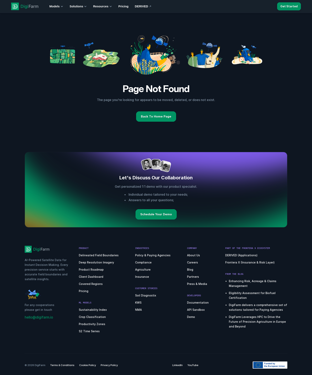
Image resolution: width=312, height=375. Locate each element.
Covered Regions (91, 284)
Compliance (143, 262)
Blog (190, 269)
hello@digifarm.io (39, 317)
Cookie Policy (87, 365)
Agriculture (143, 269)
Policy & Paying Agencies (153, 255)
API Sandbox (196, 309)
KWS (138, 302)
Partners (193, 276)
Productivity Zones (92, 324)
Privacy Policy (109, 365)
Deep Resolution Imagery (96, 262)
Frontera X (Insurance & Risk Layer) (250, 262)
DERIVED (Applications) (241, 255)
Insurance (142, 276)
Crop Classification (92, 317)
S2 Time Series (89, 331)
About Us (193, 255)
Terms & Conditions (62, 365)
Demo (191, 317)
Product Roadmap (91, 269)
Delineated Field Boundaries (99, 255)
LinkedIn (177, 365)
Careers (192, 262)
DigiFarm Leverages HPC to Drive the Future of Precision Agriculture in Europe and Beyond (258, 321)
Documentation (198, 302)
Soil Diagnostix (145, 295)
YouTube (192, 365)
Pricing (83, 291)
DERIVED (141, 6)
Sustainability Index (93, 309)
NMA (138, 309)
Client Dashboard (91, 276)
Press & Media (197, 284)
